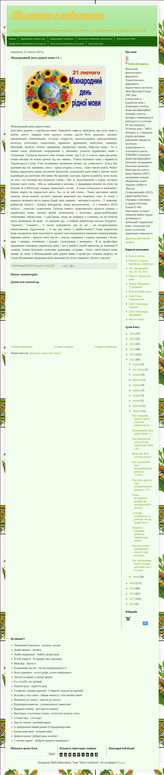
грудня (137, 364)
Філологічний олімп (140, 291)
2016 (132, 604)
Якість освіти (136, 319)
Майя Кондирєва (138, 63)
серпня (137, 384)
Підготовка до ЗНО (126, 39)
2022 (132, 354)
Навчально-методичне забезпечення (95, 39)
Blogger (121, 762)
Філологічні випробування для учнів (67, 44)
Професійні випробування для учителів (27, 44)
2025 (132, 338)
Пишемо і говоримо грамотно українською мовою (140, 534)
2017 (132, 598)
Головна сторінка (63, 346)
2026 (132, 333)
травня (137, 395)
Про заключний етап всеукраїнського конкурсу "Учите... (142, 468)
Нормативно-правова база (33, 39)
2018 (132, 593)
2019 (132, 588)
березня (137, 405)
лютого (137, 411)
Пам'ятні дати (95, 44)
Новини (12, 39)
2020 (132, 583)
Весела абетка (137, 256)
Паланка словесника (56, 15)
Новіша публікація (21, 346)
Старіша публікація (106, 346)
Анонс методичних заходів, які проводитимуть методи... (141, 501)
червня (137, 390)
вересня (137, 379)
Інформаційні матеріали (61, 39)
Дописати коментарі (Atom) (45, 353)
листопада (139, 369)
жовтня (137, 374)
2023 (132, 349)
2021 (132, 359)
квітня (136, 400)
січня (136, 576)
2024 (132, 344)
